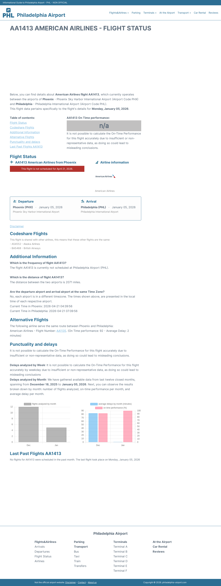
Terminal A (120, 546)
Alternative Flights (22, 137)
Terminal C (120, 556)
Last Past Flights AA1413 (26, 146)
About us (92, 582)
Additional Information (25, 132)
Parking (136, 12)
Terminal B (120, 551)
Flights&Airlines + (119, 12)
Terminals (120, 542)
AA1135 (61, 331)
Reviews (213, 12)
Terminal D (120, 561)
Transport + (184, 12)
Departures (42, 551)
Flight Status (18, 122)
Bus (76, 551)
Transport (81, 546)
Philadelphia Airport (41, 15)
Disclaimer (70, 582)
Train (77, 561)
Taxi (76, 556)
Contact (82, 582)
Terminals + (150, 12)
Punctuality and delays (25, 142)
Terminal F (120, 570)
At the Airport (167, 12)
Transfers (80, 566)
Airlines (39, 561)
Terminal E (120, 566)
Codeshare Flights (22, 127)
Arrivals (40, 546)
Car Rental (200, 12)
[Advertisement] (110, 64)
